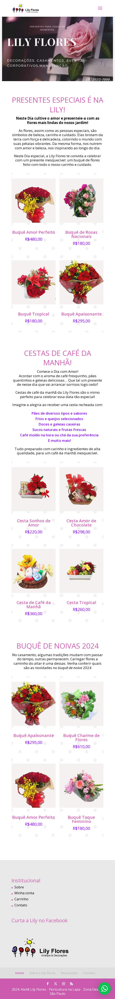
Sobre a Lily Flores (42, 973)
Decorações (69, 973)
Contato (20, 905)
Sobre (19, 887)
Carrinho (21, 899)
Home (19, 973)
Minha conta (24, 893)
